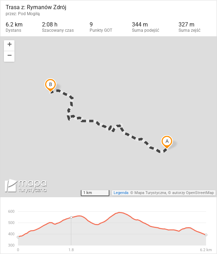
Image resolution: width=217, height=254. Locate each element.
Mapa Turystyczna (150, 192)
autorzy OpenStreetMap (193, 192)
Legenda (121, 192)
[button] (9, 45)
